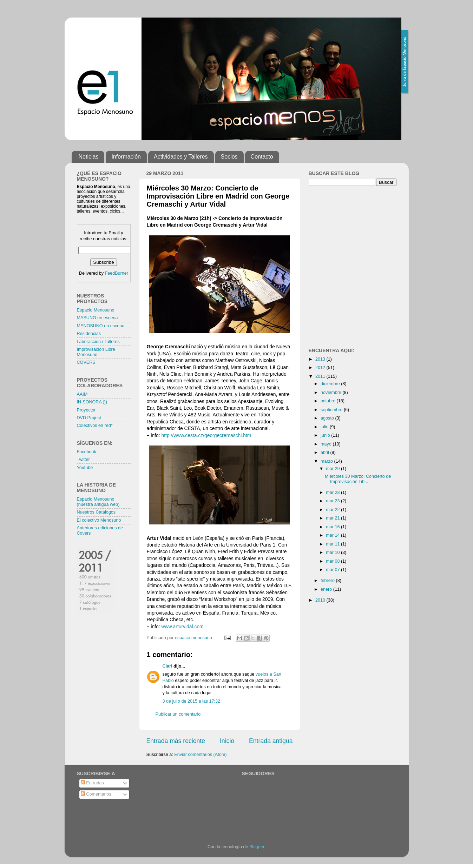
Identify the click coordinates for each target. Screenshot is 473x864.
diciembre (331, 383)
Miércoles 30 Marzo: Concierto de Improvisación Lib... (358, 479)
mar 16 (333, 526)
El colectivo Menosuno (99, 520)
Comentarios (96, 794)
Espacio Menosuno (95, 310)
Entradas (92, 783)
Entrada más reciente (175, 740)
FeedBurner (116, 273)
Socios (229, 157)
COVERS (86, 362)
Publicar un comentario (178, 714)
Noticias (89, 157)
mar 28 (333, 492)
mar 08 (333, 561)
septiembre (332, 409)
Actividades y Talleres (181, 157)
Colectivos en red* (95, 425)
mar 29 (333, 468)
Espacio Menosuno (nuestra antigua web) (98, 502)
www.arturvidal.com (183, 626)
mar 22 (333, 509)
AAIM (82, 394)
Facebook (86, 451)
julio (325, 426)
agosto (328, 418)
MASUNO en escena (97, 317)
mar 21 (333, 518)
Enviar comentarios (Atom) (200, 754)
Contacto (262, 157)
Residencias (89, 333)
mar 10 (333, 552)
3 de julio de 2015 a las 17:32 (192, 701)
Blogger (256, 846)
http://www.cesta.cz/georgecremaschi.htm (206, 435)
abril (325, 452)
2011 (321, 376)
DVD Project (89, 417)
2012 (321, 367)
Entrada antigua (271, 740)
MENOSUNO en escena (101, 325)
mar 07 (333, 569)
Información (126, 157)
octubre (329, 400)
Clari (167, 666)
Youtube (85, 467)
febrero (328, 580)
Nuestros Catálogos (96, 512)
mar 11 (333, 544)
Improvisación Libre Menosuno (96, 352)
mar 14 (333, 535)
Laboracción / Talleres (98, 341)
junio (326, 435)
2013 (321, 359)
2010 (321, 600)
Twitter (83, 459)
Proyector (86, 410)
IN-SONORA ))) (92, 402)
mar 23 (333, 500)
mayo (327, 444)
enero (327, 589)
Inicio (227, 740)
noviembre (331, 392)
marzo (327, 461)
